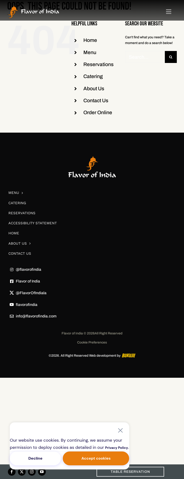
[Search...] (145, 57)
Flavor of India (28, 281)
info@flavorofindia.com (36, 316)
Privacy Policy (116, 447)
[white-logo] (92, 148)
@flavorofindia (28, 269)
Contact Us (95, 100)
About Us (93, 88)
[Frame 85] (33, 6)
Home (90, 40)
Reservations (98, 64)
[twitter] (22, 472)
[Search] (171, 57)
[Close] (120, 430)
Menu (89, 52)
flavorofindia (26, 305)
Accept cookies (96, 458)
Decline (35, 458)
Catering (93, 76)
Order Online (97, 112)
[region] (69, 445)
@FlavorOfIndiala (31, 293)
